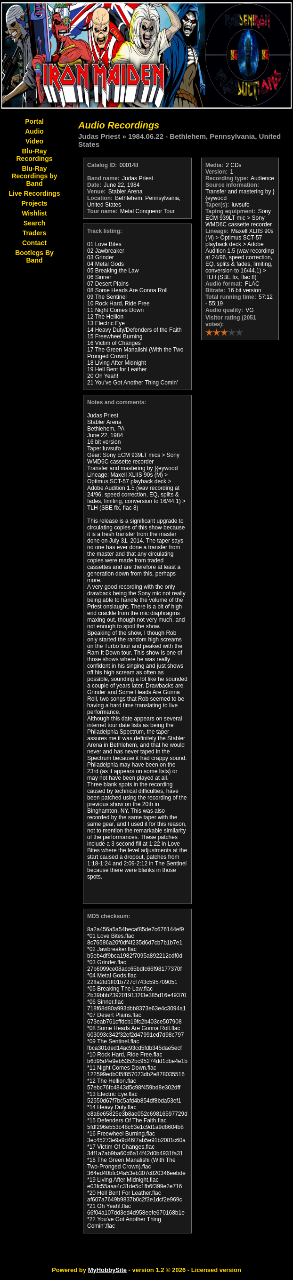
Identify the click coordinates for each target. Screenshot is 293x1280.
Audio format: (224, 283)
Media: (214, 165)
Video (34, 141)
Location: (100, 198)
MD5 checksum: (108, 916)
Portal (34, 121)
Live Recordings (34, 193)
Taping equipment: (230, 211)
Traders (35, 233)
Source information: (232, 185)
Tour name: (102, 211)
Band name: (103, 178)
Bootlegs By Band (34, 256)
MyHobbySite (107, 1269)
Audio (34, 131)
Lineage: (216, 231)
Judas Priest (99, 136)
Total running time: (230, 297)
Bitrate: (215, 290)
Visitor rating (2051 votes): (230, 321)
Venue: (96, 191)
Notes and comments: (116, 402)
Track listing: (104, 231)
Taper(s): (217, 204)
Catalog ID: (102, 165)
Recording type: (226, 178)
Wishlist (34, 213)
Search (35, 223)
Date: (94, 185)
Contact (34, 243)
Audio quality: (224, 310)
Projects (34, 203)
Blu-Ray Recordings (34, 154)
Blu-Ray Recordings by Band (34, 176)
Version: (216, 171)
